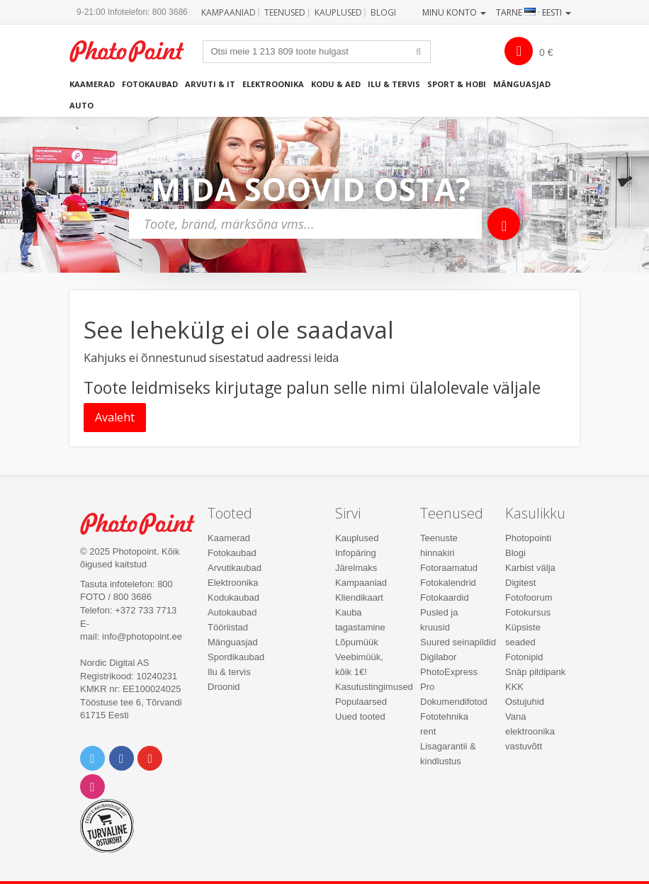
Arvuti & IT (210, 84)
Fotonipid (524, 657)
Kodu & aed (336, 84)
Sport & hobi (456, 84)
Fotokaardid (444, 597)
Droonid (224, 686)
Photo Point (145, 523)
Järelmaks (356, 567)
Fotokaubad (150, 84)
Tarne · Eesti (533, 12)
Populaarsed (361, 701)
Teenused (284, 12)
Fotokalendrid (448, 582)
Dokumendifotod (453, 701)
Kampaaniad (228, 12)
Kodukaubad (233, 597)
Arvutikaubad (234, 567)
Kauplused (338, 12)
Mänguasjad (522, 84)
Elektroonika (273, 84)
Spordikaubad (236, 657)
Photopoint (134, 51)
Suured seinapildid (458, 642)
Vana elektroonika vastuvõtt (530, 731)
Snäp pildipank (535, 672)
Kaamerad (92, 84)
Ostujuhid (524, 701)
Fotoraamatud (449, 567)
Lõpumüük (356, 642)
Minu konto (454, 12)
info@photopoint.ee (142, 636)
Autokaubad (232, 612)
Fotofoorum (528, 597)
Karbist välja (530, 567)
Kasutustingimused (374, 686)
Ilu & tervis (394, 84)
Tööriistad (228, 627)
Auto (81, 105)
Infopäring (355, 553)
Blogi (383, 12)
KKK (514, 686)
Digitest (520, 582)
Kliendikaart (359, 597)
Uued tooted (360, 716)
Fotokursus (528, 612)
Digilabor (438, 657)
